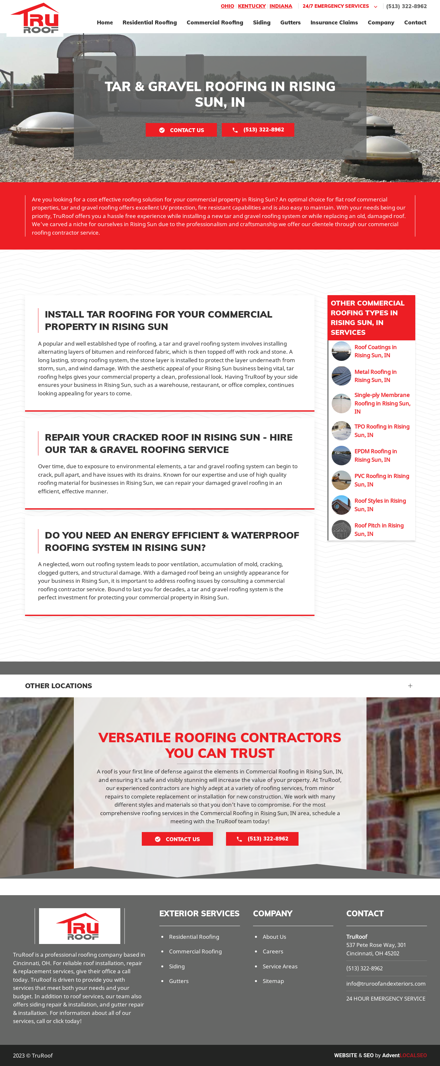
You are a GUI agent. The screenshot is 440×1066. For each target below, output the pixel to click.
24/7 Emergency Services (341, 6)
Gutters (290, 22)
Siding (262, 22)
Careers (273, 951)
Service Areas (280, 966)
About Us (274, 936)
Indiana (281, 6)
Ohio (227, 6)
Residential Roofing (150, 22)
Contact (415, 22)
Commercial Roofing (215, 22)
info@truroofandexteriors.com (386, 983)
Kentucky (252, 6)
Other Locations (58, 685)
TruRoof (356, 936)
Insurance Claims (334, 22)
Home (105, 22)
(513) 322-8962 (406, 6)
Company (381, 22)
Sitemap (273, 981)
